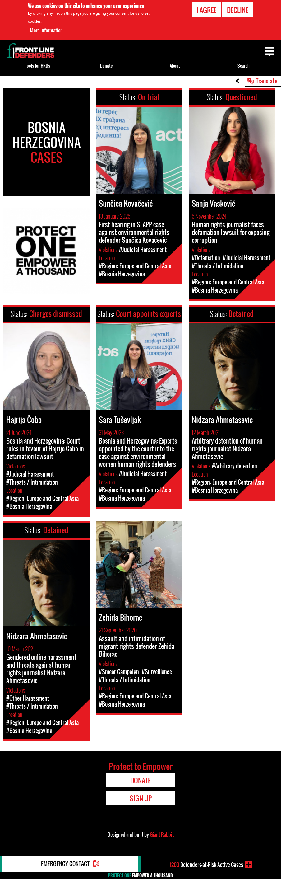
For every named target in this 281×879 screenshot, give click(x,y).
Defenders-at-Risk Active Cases (206, 864)
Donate (106, 65)
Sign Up (141, 798)
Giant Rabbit (162, 834)
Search (243, 65)
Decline (237, 10)
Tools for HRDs (37, 65)
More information (46, 30)
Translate (267, 80)
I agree (206, 10)
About (175, 65)
